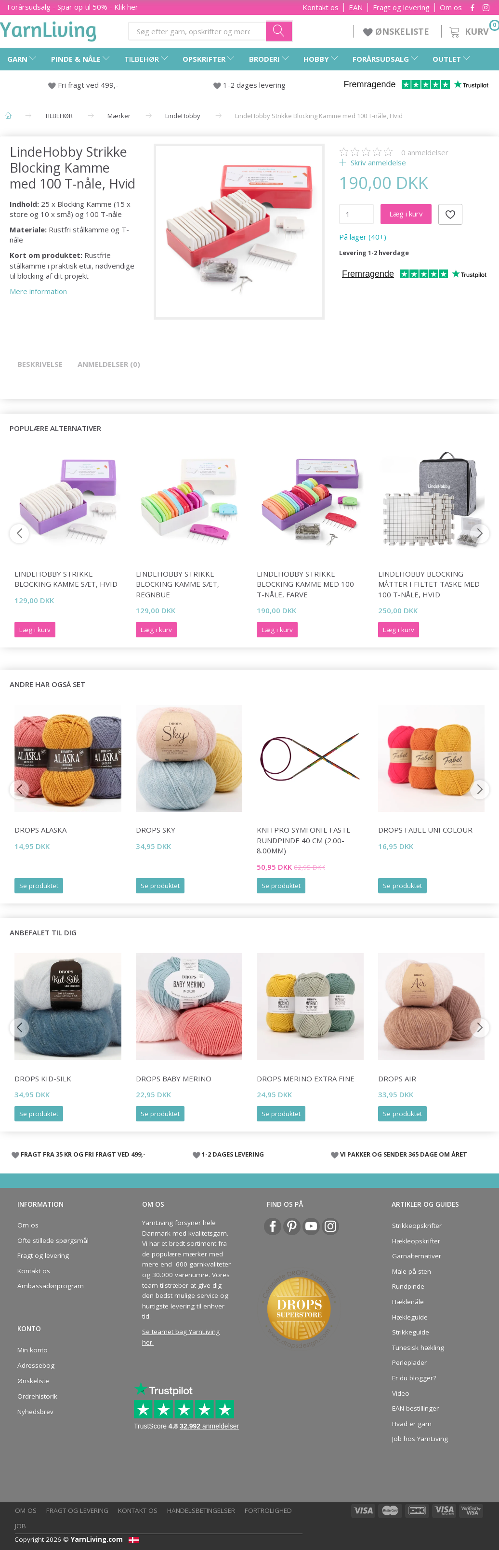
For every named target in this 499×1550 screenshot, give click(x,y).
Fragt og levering (401, 7)
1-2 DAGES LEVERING (233, 1154)
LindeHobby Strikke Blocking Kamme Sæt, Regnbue (177, 584)
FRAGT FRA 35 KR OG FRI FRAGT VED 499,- (83, 1154)
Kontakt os (320, 7)
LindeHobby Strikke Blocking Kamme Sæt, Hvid (66, 579)
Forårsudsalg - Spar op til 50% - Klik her (72, 7)
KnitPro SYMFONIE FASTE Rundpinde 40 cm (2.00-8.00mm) (304, 840)
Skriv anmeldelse (377, 162)
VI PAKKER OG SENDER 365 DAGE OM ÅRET (403, 1154)
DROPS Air (397, 1078)
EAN (356, 7)
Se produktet (38, 885)
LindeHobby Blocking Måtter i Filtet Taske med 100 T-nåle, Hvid (429, 584)
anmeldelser (424, 152)
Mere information (38, 291)
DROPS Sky (155, 830)
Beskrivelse (40, 364)
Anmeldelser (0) (109, 364)
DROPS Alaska (40, 830)
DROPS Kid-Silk (42, 1078)
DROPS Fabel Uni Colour (425, 830)
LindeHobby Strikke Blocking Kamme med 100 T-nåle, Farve (305, 584)
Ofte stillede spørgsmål (53, 1240)
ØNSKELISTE (397, 31)
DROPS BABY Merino (173, 1078)
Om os (451, 7)
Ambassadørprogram (50, 1285)
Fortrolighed (268, 1510)
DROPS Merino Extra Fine (306, 1078)
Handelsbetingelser (201, 1510)
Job (20, 1526)
